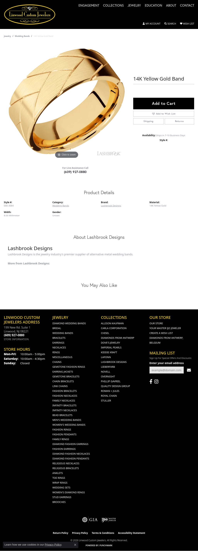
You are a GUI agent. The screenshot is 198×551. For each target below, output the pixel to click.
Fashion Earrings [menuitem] (64, 449)
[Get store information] (16, 339)
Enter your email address (166, 363)
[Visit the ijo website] (109, 520)
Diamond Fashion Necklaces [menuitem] (71, 453)
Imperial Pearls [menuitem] (111, 347)
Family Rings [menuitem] (60, 439)
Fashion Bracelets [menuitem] (64, 391)
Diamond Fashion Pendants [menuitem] (70, 458)
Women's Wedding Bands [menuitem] (68, 424)
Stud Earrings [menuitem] (61, 497)
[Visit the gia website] (90, 520)
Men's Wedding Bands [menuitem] (66, 420)
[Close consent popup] (75, 545)
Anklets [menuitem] (57, 473)
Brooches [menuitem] (59, 502)
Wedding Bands (22, 36)
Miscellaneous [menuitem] (62, 357)
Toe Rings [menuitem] (58, 478)
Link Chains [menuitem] (60, 386)
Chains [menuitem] (56, 362)
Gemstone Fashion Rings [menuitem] (68, 366)
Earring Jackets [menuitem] (62, 371)
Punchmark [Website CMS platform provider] (106, 545)
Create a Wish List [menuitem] (161, 333)
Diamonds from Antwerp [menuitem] (117, 338)
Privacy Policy (80, 533)
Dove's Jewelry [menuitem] (110, 342)
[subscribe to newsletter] (189, 370)
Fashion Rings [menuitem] (61, 429)
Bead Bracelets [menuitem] (62, 415)
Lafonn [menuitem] (106, 357)
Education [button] (153, 6)
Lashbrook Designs (111, 205)
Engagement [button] (89, 6)
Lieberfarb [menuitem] (108, 366)
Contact (187, 6)
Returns (179, 121)
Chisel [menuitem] (105, 333)
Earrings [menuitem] (58, 342)
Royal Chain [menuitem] (109, 395)
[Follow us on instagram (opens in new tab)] (156, 381)
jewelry (7, 36)
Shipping (148, 121)
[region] (67, 101)
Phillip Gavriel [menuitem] (110, 381)
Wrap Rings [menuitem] (59, 482)
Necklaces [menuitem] (59, 347)
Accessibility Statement (131, 533)
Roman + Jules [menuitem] (110, 391)
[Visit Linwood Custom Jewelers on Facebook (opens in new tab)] (150, 381)
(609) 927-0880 (75, 172)
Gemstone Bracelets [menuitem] (65, 376)
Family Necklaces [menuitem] (63, 400)
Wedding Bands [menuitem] (62, 333)
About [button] (171, 6)
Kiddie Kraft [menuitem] (109, 352)
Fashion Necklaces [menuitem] (64, 395)
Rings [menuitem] (56, 352)
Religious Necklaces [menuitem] (65, 463)
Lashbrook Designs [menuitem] (114, 362)
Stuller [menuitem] (106, 400)
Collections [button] (113, 6)
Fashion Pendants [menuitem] (64, 434)
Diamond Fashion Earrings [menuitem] (70, 444)
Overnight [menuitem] (108, 376)
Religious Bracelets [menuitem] (65, 468)
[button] (151, 24)
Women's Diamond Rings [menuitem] (68, 492)
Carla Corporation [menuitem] (113, 328)
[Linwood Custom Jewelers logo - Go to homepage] (32, 14)
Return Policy (60, 533)
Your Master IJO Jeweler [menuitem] (165, 328)
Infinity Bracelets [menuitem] (64, 405)
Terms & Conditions (103, 533)
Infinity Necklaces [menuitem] (64, 410)
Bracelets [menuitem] (58, 338)
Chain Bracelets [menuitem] (63, 381)
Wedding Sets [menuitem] (61, 487)
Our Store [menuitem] (156, 323)
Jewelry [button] (134, 6)
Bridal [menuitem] (56, 328)
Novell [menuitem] (105, 371)
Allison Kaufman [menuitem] (112, 323)
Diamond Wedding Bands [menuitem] (69, 323)
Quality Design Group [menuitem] (115, 386)
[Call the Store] (14, 335)
